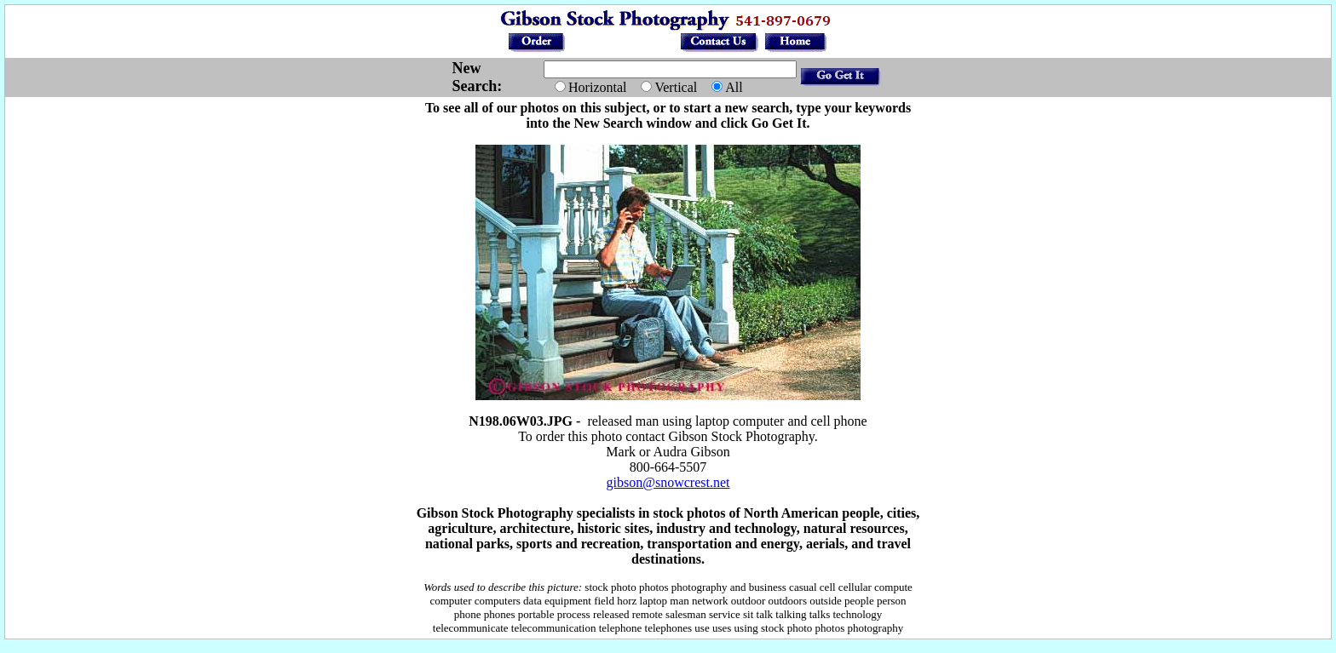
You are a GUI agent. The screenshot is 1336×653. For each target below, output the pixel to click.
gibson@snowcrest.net (668, 482)
